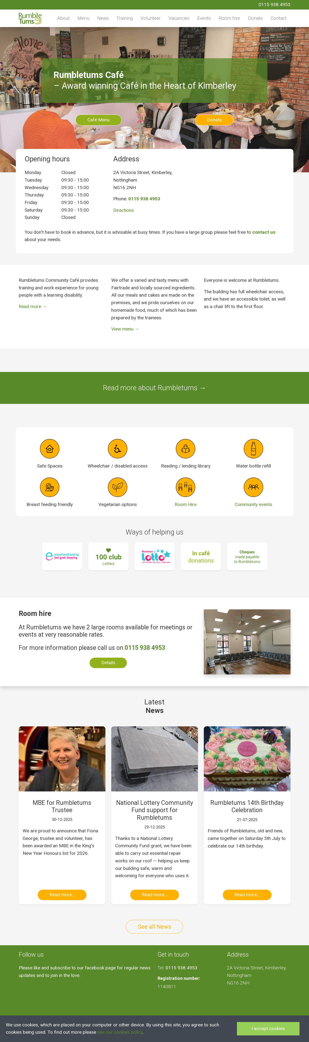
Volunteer (150, 18)
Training (124, 18)
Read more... (62, 894)
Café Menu (98, 120)
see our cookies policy (120, 1032)
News (103, 18)
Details (108, 662)
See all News (154, 926)
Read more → (33, 306)
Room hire (229, 18)
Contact (279, 18)
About (63, 18)
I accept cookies (268, 1028)
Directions (123, 210)
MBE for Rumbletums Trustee (62, 806)
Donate (255, 18)
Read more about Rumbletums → (154, 388)
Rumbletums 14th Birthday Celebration (247, 806)
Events (204, 18)
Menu (83, 18)
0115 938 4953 (274, 4)
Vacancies (179, 18)
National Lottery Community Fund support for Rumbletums (154, 810)
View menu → (125, 329)
